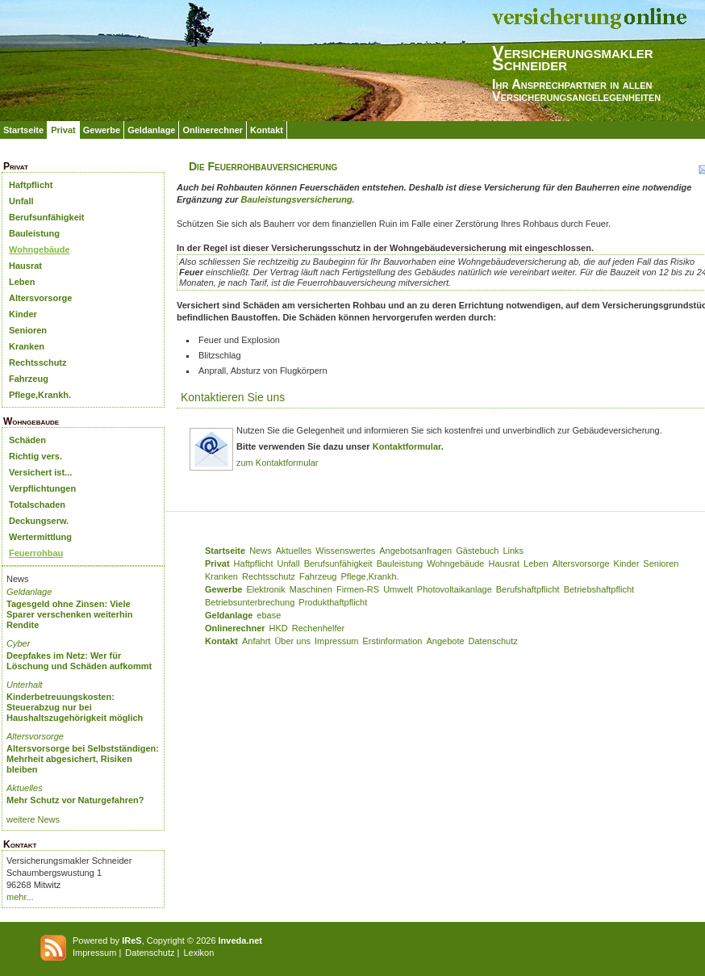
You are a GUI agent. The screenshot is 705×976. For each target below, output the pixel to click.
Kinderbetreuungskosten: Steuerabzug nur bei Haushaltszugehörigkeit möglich (74, 707)
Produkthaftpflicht (332, 602)
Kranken (26, 346)
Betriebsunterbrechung (249, 602)
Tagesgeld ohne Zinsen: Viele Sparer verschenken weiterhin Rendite (69, 614)
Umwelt (398, 589)
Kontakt (266, 130)
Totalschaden (37, 504)
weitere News (33, 819)
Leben (22, 282)
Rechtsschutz (38, 362)
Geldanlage (151, 130)
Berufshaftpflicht (528, 589)
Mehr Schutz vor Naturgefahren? (75, 800)
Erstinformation (392, 641)
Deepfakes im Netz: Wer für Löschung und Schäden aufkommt (79, 661)
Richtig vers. (35, 456)
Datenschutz (493, 641)
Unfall (21, 201)
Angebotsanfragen (415, 550)
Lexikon (198, 952)
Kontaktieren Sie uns (233, 397)
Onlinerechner (212, 130)
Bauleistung (34, 233)
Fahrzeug (28, 378)
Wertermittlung (40, 537)
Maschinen (311, 589)
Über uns (292, 641)
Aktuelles (24, 788)
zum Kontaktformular (277, 462)
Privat (63, 130)
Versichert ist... (40, 472)
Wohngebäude (39, 249)
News (260, 550)
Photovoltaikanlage (454, 589)
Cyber (18, 643)
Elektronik (265, 589)
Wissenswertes (345, 550)
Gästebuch (477, 550)
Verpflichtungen (42, 488)
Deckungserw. (39, 521)
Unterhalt (24, 684)
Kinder (23, 314)
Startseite (23, 130)
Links (513, 550)
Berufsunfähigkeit (47, 217)
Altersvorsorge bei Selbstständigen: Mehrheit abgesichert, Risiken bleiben (82, 759)
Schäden (27, 440)
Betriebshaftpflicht (599, 589)
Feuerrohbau (36, 553)
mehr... (20, 897)
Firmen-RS (357, 589)
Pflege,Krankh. (40, 395)
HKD (278, 628)
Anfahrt (256, 641)
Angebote (445, 641)
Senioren (28, 330)
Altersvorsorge (40, 298)
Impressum (336, 641)
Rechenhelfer (318, 628)
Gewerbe (101, 130)
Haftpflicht (30, 185)
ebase (269, 615)
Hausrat (25, 265)
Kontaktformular (407, 446)
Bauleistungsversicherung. (297, 199)
